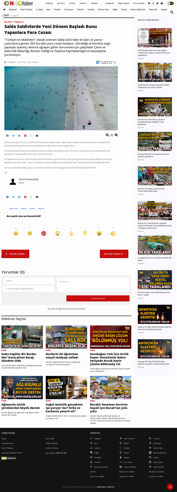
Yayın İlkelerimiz (7, 443)
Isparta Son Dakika (126, 476)
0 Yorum (33, 62)
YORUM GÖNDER (98, 298)
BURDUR (49, 3)
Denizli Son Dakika (156, 476)
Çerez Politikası (7, 448)
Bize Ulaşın (50, 438)
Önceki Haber (15, 253)
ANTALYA (61, 3)
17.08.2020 (9, 62)
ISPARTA (83, 3)
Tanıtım (80, 9)
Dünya (124, 9)
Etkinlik (57, 9)
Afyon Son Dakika (97, 476)
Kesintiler (153, 9)
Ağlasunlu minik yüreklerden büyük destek (20, 406)
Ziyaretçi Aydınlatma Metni (11, 453)
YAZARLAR (109, 3)
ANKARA (94, 3)
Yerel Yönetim (26, 9)
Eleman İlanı (103, 9)
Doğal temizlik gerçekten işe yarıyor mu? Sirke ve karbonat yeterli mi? (64, 408)
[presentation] (21, 298)
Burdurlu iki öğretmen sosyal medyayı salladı (62, 355)
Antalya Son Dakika (156, 472)
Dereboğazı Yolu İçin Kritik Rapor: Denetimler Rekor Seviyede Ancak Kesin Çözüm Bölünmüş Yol (109, 359)
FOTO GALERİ (138, 3)
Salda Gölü (13, 208)
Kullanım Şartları (52, 448)
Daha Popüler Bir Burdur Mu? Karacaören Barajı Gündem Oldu (18, 357)
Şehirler (93, 472)
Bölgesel (13, 9)
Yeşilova (18, 22)
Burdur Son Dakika (126, 472)
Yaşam (6, 14)
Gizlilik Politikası (52, 443)
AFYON (72, 3)
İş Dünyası (68, 9)
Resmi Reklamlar (137, 9)
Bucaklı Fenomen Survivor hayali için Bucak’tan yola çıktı (109, 408)
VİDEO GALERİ (123, 3)
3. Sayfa (39, 9)
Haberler (110, 487)
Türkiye (23, 208)
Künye (3, 438)
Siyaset (164, 9)
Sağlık (115, 9)
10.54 (22, 62)
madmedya (101, 487)
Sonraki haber (114, 253)
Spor (48, 9)
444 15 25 (61, 453)
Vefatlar (90, 9)
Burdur (8, 22)
